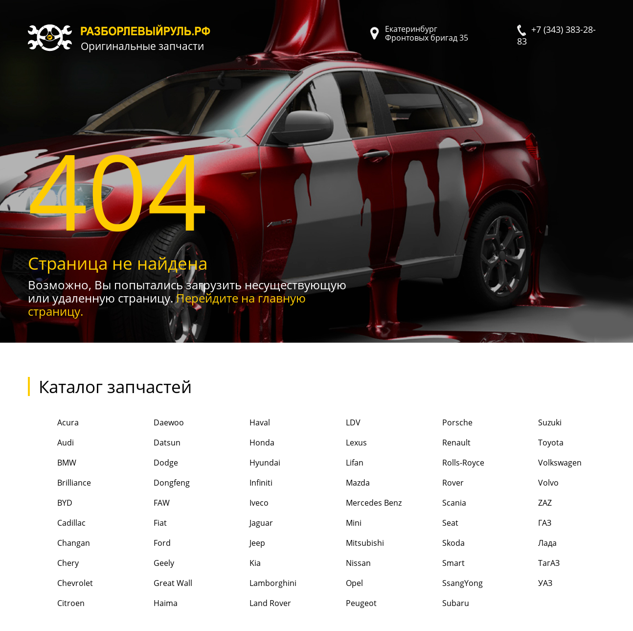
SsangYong (448, 584)
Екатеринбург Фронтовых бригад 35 (426, 33)
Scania (439, 503)
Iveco (244, 503)
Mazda (343, 483)
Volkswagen (545, 463)
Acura (53, 423)
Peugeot (346, 604)
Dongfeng (157, 483)
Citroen (56, 604)
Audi (51, 443)
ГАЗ (530, 523)
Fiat (145, 523)
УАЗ (530, 584)
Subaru (441, 604)
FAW (147, 503)
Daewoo (154, 423)
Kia (240, 564)
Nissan (343, 564)
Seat (435, 523)
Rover (438, 483)
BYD (50, 503)
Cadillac (57, 523)
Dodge (151, 463)
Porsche (443, 423)
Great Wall (158, 584)
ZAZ (530, 503)
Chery (53, 564)
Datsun (152, 443)
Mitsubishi (350, 544)
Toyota (536, 443)
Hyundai (250, 463)
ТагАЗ (534, 564)
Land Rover (255, 604)
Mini (339, 523)
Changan (59, 544)
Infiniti (246, 483)
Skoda (439, 544)
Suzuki (535, 423)
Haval (245, 423)
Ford (147, 544)
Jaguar (246, 523)
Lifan (339, 463)
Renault (442, 443)
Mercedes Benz (359, 503)
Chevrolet (60, 584)
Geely (149, 564)
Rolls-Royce (448, 463)
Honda (247, 443)
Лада (533, 544)
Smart (439, 564)
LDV (338, 423)
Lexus (341, 443)
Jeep (242, 544)
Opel (339, 584)
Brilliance (59, 483)
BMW (52, 463)
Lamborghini (258, 584)
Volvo (534, 483)
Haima (151, 604)
